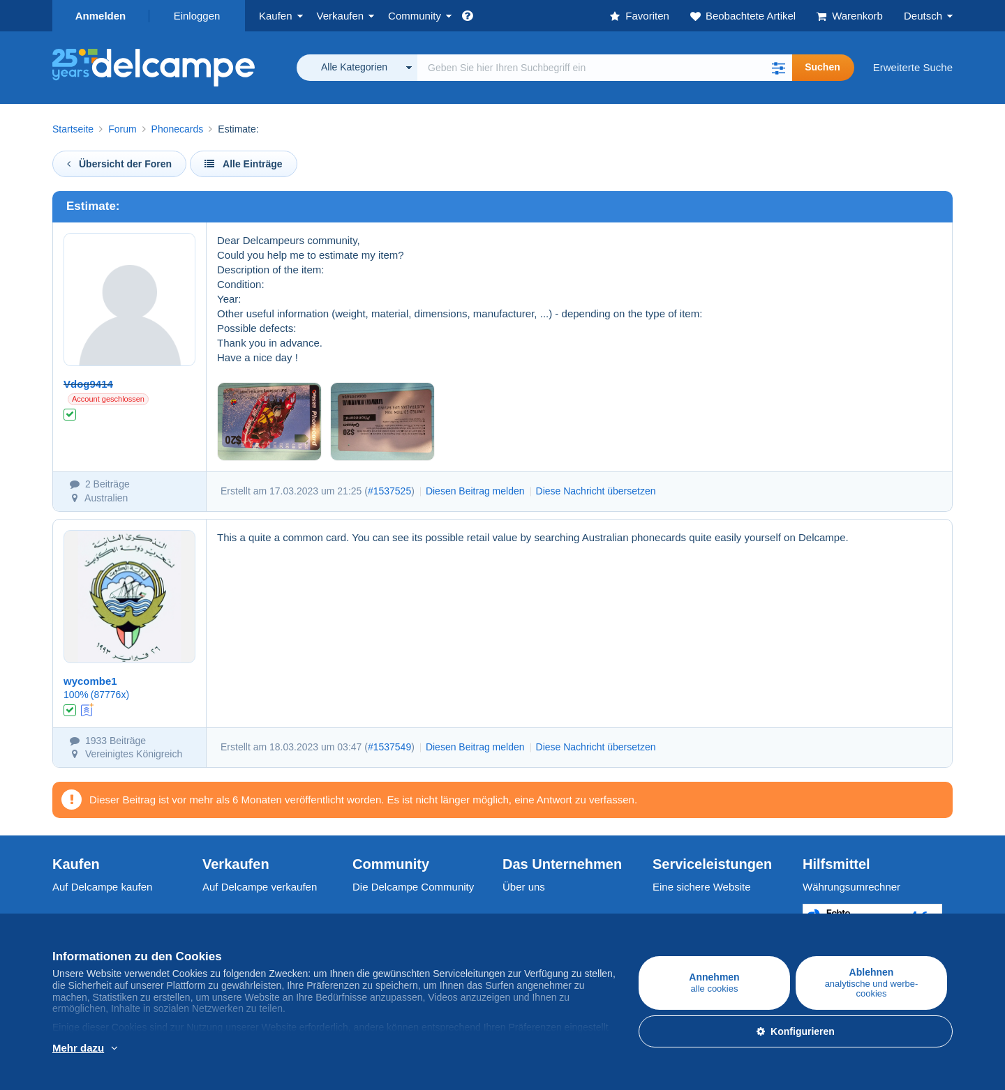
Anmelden (100, 16)
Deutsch (923, 16)
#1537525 (389, 491)
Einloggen (197, 16)
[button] (778, 67)
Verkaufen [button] (340, 16)
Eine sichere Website (702, 887)
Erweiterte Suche (913, 67)
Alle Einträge (243, 163)
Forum (122, 129)
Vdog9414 (88, 384)
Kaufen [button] (275, 16)
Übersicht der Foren (119, 163)
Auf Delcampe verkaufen (259, 887)
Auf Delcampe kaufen (102, 887)
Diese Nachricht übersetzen (596, 491)
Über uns (523, 887)
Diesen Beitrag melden (475, 491)
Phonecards (177, 129)
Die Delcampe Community (413, 887)
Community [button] (414, 16)
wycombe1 (90, 681)
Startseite (73, 129)
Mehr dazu (78, 1048)
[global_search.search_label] (604, 67)
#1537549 (389, 746)
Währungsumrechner (851, 887)
